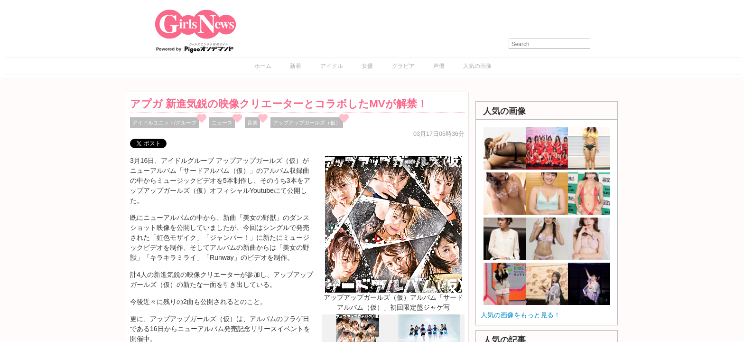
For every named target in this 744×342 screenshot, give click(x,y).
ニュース (222, 122)
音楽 (252, 122)
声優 (439, 66)
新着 (295, 66)
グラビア (403, 66)
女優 (367, 66)
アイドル (331, 66)
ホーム (262, 66)
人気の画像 (477, 66)
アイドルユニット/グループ (164, 122)
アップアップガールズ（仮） (307, 122)
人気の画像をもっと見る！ (520, 315)
